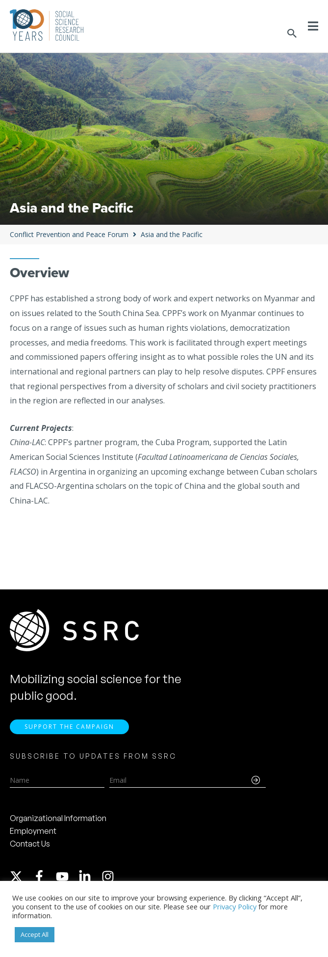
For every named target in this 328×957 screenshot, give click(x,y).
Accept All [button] (35, 934)
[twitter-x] (20, 879)
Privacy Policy (234, 906)
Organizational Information (58, 821)
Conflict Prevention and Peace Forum (69, 234)
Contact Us (30, 846)
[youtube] (66, 879)
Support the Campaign (69, 729)
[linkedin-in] (89, 879)
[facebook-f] (43, 879)
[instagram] (109, 879)
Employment (33, 834)
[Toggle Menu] (313, 26)
